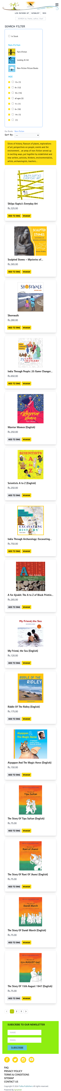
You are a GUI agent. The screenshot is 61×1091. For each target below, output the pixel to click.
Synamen (18, 1090)
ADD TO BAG (14, 216)
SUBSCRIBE (17, 1047)
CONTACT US (11, 1081)
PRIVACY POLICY (13, 1071)
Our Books (9, 132)
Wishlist (26, 216)
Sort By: (9, 134)
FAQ (6, 1067)
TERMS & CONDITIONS (16, 1074)
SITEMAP (9, 1078)
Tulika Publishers (26, 1086)
